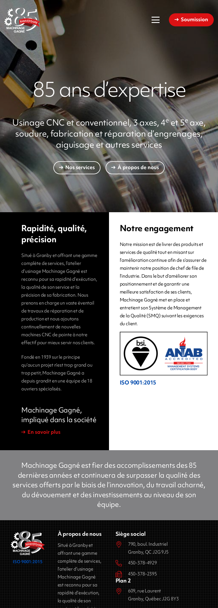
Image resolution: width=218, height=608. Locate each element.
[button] (155, 20)
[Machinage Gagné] (22, 20)
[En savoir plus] (40, 432)
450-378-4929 (142, 563)
